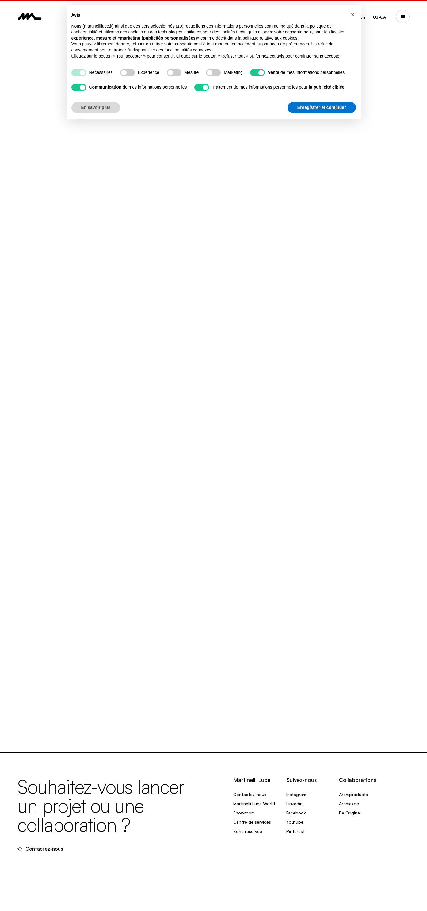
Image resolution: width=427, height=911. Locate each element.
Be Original (350, 812)
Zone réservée (247, 831)
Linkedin (294, 803)
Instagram (296, 794)
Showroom (244, 812)
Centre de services (252, 822)
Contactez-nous (40, 849)
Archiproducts (353, 794)
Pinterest (295, 831)
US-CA (379, 17)
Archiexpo (349, 803)
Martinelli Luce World (254, 803)
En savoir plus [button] (96, 107)
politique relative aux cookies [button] (269, 38)
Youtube (294, 822)
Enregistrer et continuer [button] (321, 107)
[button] (353, 15)
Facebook (296, 812)
